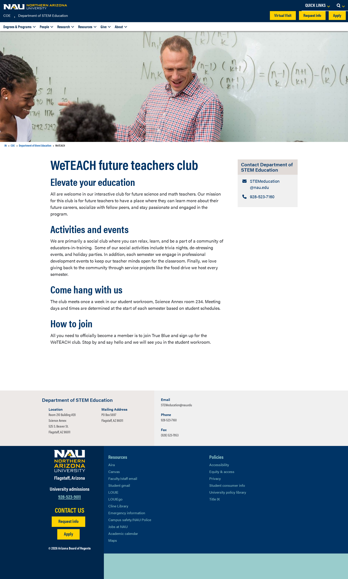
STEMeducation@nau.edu (176, 404)
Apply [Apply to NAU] (68, 533)
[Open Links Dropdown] (317, 5)
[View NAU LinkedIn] (129, 566)
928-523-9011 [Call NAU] (69, 496)
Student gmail (119, 485)
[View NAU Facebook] (120, 566)
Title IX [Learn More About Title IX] (214, 499)
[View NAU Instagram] (138, 566)
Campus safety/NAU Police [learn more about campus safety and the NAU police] (129, 520)
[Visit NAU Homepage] (69, 461)
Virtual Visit (282, 15)
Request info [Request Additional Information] (68, 521)
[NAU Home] (35, 6)
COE (7, 15)
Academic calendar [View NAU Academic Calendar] (123, 533)
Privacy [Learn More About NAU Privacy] (215, 478)
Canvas (114, 471)
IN (5, 145)
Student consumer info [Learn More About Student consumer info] (227, 485)
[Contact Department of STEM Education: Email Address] (267, 184)
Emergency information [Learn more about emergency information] (126, 513)
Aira (111, 465)
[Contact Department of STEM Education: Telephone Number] (267, 197)
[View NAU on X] (111, 566)
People (44, 26)
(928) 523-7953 (169, 435)
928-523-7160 (169, 419)
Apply (337, 15)
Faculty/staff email (122, 478)
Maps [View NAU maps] (112, 540)
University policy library (227, 492)
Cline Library (118, 506)
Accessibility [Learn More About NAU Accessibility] (219, 465)
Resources (85, 26)
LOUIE (113, 492)
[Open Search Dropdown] (340, 5)
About (119, 26)
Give (104, 26)
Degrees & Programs (17, 26)
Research (63, 26)
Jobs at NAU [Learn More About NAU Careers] (118, 526)
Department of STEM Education (43, 15)
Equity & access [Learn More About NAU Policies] (221, 471)
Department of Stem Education (35, 145)
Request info (312, 15)
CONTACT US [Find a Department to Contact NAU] (69, 510)
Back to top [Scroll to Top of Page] (288, 566)
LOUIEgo (115, 499)
